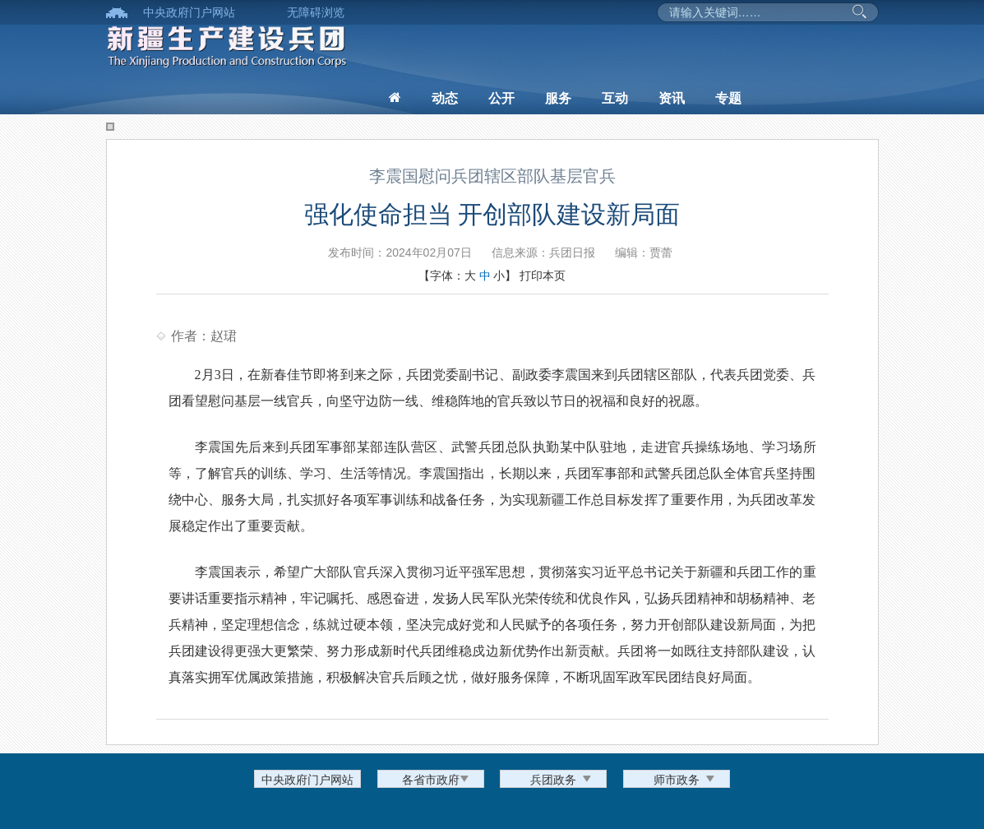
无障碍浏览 (315, 12)
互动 (615, 98)
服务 (558, 98)
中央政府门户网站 (189, 12)
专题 (728, 98)
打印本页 (543, 275)
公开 (501, 98)
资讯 (671, 98)
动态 (445, 98)
